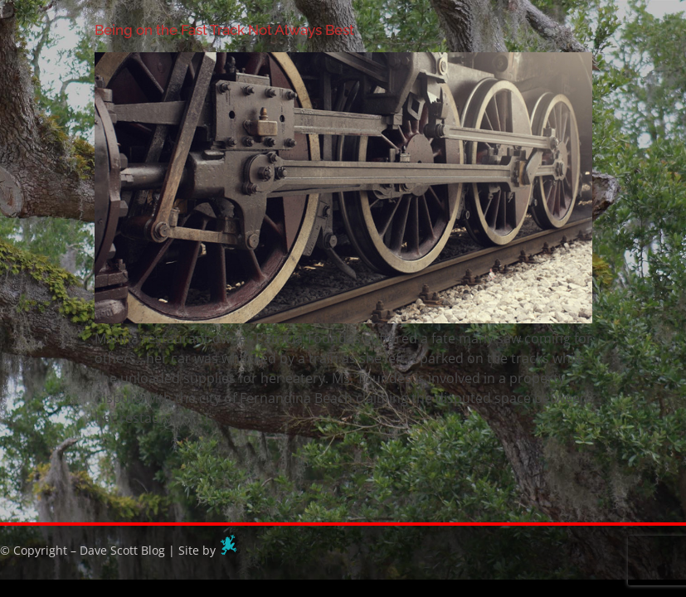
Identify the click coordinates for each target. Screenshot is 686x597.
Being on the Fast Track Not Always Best (224, 30)
